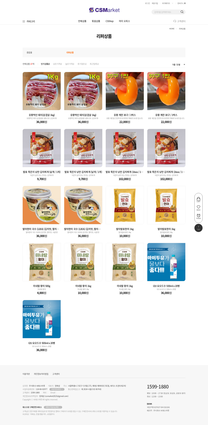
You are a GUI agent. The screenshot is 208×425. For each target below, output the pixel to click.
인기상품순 (45, 64)
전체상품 (82, 21)
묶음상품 (96, 21)
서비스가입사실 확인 (52, 407)
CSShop (110, 21)
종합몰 (29, 52)
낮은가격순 (57, 64)
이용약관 (26, 373)
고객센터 (181, 21)
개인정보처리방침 (41, 373)
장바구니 (181, 3)
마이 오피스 (124, 21)
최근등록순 (94, 64)
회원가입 (155, 3)
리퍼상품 (182, 28)
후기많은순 (82, 64)
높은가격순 (69, 64)
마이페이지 (166, 3)
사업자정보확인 (56, 389)
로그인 (147, 3)
